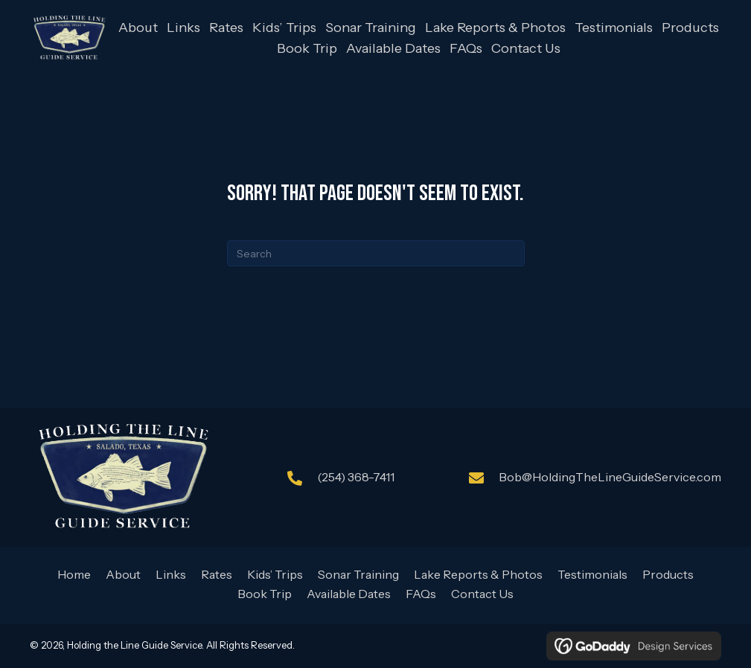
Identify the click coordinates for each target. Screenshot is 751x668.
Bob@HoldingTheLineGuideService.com (610, 476)
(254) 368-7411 (355, 476)
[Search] (376, 253)
